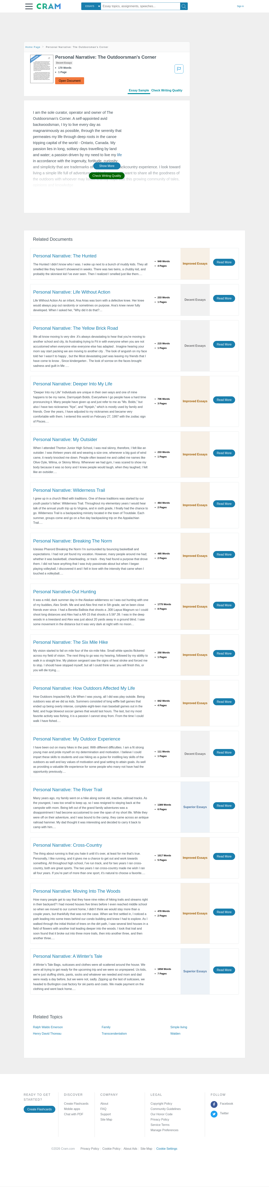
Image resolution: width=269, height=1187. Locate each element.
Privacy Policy (160, 1119)
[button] (29, 6)
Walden (175, 1033)
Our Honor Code (162, 1114)
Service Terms (160, 1124)
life (119, 155)
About (104, 1103)
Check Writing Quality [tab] (166, 90)
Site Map (106, 1119)
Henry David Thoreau (47, 1033)
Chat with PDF (73, 1114)
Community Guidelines (166, 1109)
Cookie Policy (113, 1148)
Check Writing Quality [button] (106, 175)
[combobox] (91, 6)
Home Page (33, 47)
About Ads (132, 1148)
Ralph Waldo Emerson (48, 1027)
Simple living (178, 1027)
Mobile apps (72, 1109)
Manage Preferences (164, 1130)
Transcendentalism (114, 1033)
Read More (224, 262)
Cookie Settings (166, 1148)
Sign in (240, 6)
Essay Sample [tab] (139, 90)
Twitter (223, 1113)
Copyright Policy (161, 1103)
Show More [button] (106, 166)
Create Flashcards (39, 1109)
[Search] (184, 6)
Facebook (225, 1103)
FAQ (103, 1109)
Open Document (70, 80)
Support (105, 1114)
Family (106, 1027)
